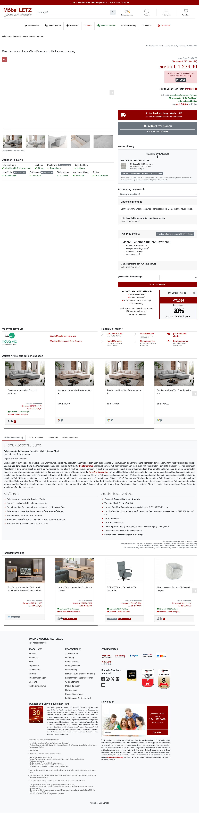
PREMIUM (72, 25)
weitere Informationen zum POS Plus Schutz (175, 242)
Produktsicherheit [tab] (70, 446)
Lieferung (69, 666)
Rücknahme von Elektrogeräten (79, 686)
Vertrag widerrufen (37, 694)
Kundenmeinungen (37, 686)
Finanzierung (71, 678)
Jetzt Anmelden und (137, 321)
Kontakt (32, 662)
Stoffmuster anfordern (152, 182)
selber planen (53, 25)
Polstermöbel (16, 36)
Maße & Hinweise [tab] (35, 446)
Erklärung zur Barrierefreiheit (78, 706)
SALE (88, 25)
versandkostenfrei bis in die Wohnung (183, 103)
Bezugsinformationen (131, 182)
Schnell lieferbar (106, 25)
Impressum (34, 674)
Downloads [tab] (53, 446)
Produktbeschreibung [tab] (13, 446)
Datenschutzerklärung (115, 766)
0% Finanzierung (128, 25)
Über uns (33, 690)
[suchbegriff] (73, 12)
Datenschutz (34, 678)
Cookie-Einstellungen (74, 702)
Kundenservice (72, 670)
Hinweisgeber (71, 698)
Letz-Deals (164, 25)
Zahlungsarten (71, 662)
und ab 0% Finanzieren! (99, 2)
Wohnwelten (32, 25)
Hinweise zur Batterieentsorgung (80, 682)
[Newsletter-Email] (125, 740)
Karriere (32, 682)
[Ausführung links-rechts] (157, 202)
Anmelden (33, 666)
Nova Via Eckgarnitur (98, 480)
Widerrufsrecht (72, 690)
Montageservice (72, 674)
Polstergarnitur (86, 474)
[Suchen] (112, 12)
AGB (31, 670)
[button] (146, 12)
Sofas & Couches (29, 36)
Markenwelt (147, 25)
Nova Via (40, 36)
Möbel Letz (6, 36)
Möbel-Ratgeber (72, 694)
